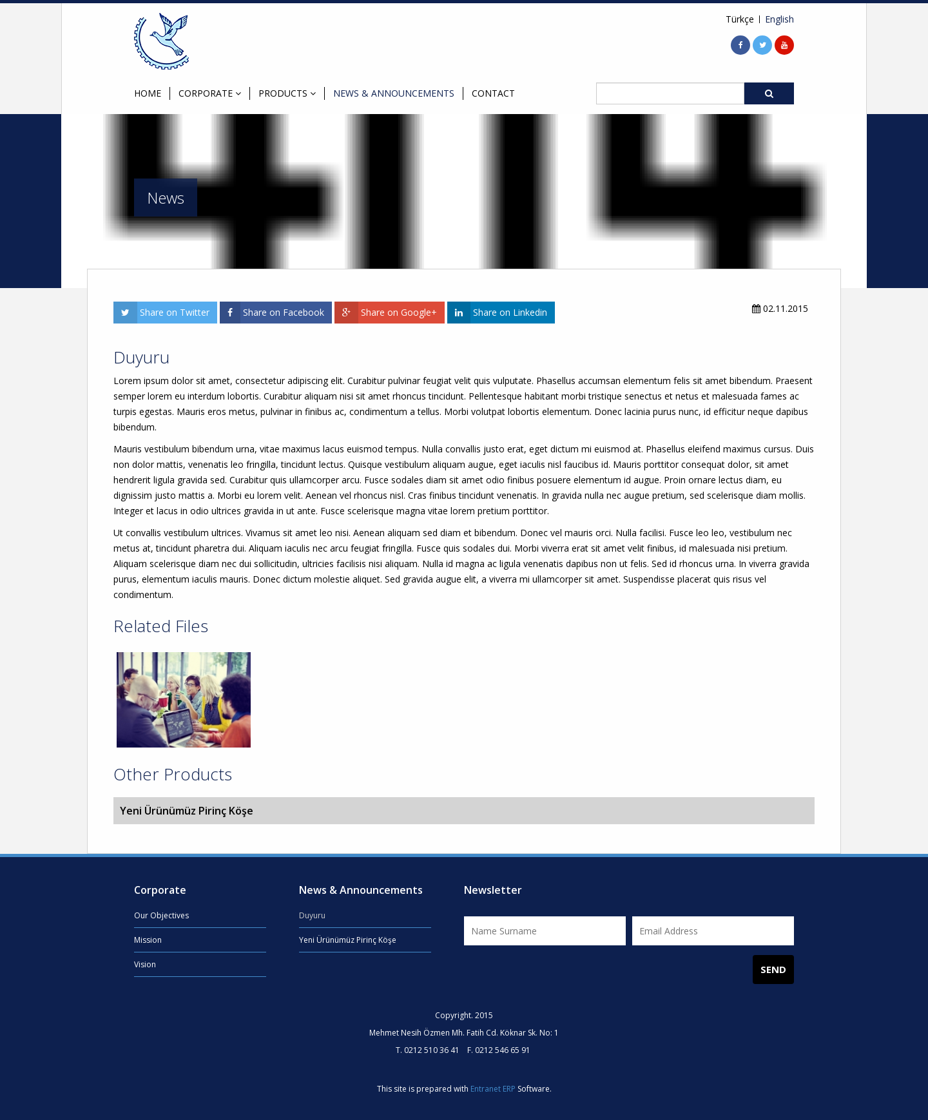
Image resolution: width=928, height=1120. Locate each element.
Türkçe (740, 19)
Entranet (485, 1088)
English (779, 19)
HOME (147, 93)
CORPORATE (210, 93)
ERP (509, 1088)
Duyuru (312, 915)
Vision (145, 964)
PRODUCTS (287, 93)
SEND (773, 969)
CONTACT (493, 93)
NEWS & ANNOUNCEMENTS (393, 93)
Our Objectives (161, 915)
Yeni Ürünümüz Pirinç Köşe (347, 939)
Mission (148, 939)
